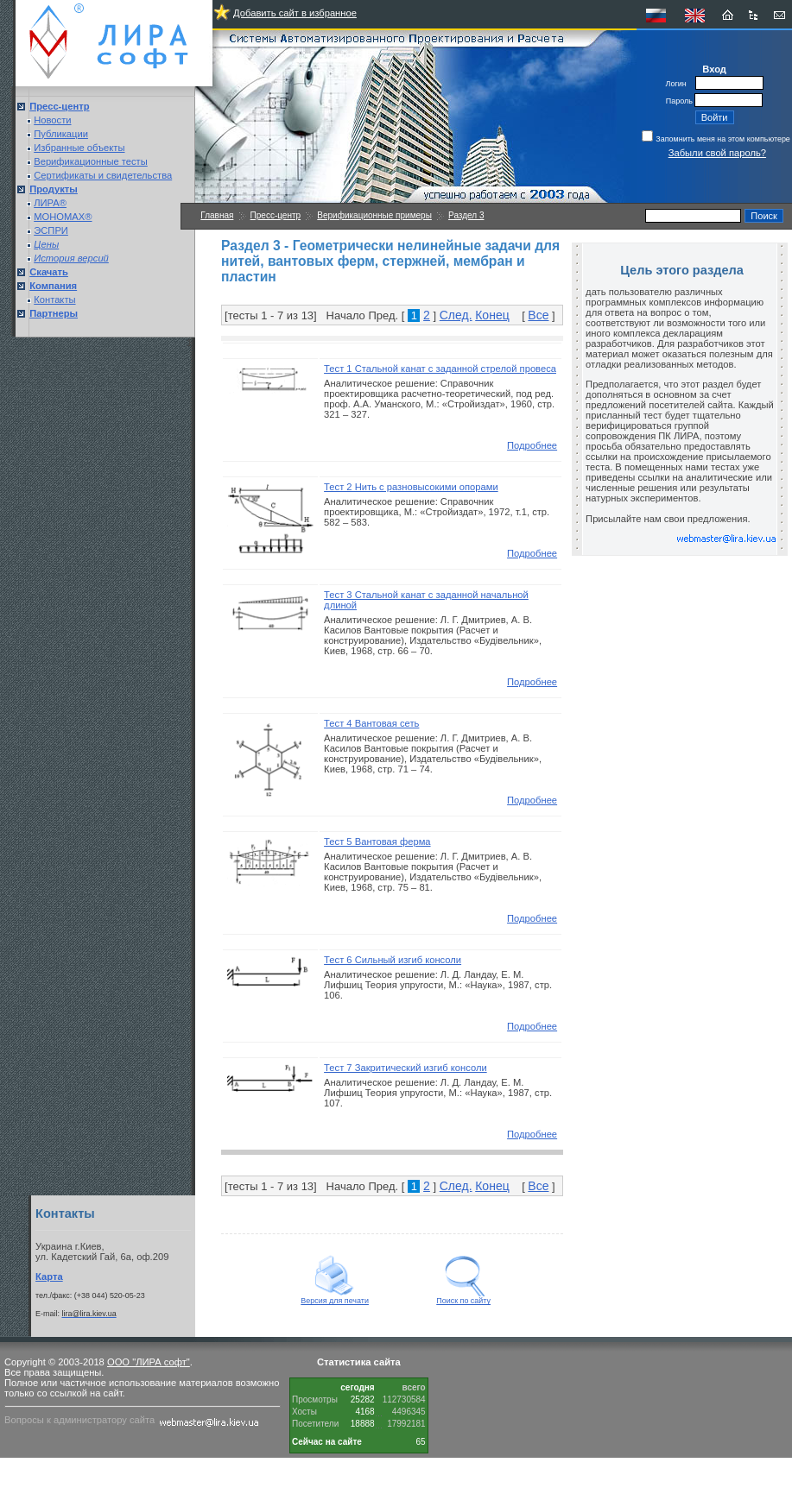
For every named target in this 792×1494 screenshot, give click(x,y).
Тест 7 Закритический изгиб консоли (405, 1067)
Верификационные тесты (91, 161)
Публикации (61, 134)
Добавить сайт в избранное (295, 13)
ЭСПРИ (51, 230)
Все (538, 315)
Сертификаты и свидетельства (103, 175)
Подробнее (532, 445)
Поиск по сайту (463, 1297)
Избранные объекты (79, 147)
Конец (492, 315)
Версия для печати (335, 1297)
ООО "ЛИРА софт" (148, 1362)
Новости (52, 120)
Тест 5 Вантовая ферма (377, 841)
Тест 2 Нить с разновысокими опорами (411, 487)
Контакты (54, 299)
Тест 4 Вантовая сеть (371, 723)
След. (456, 315)
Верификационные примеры (374, 215)
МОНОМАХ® (63, 216)
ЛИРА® (50, 203)
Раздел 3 (466, 215)
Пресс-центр (275, 215)
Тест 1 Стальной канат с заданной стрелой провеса (440, 368)
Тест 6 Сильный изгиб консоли (392, 960)
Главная (216, 215)
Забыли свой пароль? (717, 153)
